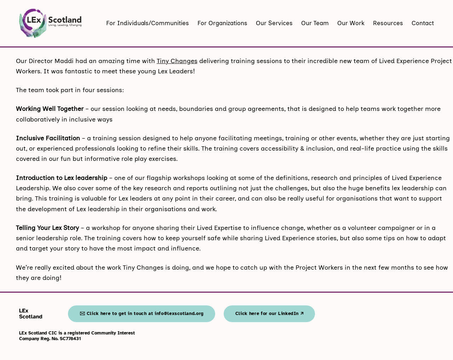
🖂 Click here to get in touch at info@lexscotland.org (142, 313)
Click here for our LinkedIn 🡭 (269, 313)
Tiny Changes (177, 61)
